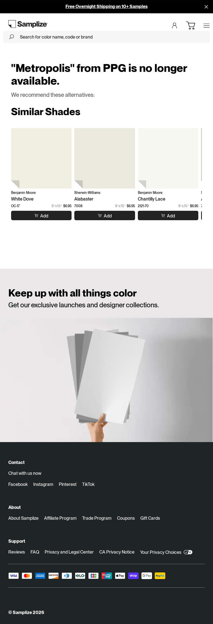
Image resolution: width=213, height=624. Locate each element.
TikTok (88, 484)
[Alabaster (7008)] (104, 158)
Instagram (43, 484)
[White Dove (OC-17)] (41, 158)
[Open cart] (190, 25)
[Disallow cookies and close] (206, 6)
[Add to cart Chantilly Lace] (168, 216)
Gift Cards (150, 518)
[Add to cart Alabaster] (105, 216)
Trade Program (96, 518)
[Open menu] (207, 25)
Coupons (126, 518)
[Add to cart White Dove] (41, 216)
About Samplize (23, 518)
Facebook (18, 484)
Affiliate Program (60, 518)
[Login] (174, 25)
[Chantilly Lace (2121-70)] (168, 158)
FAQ (35, 552)
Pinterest (68, 484)
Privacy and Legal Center (69, 552)
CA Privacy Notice (117, 552)
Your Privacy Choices (166, 552)
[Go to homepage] (28, 24)
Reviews (16, 552)
